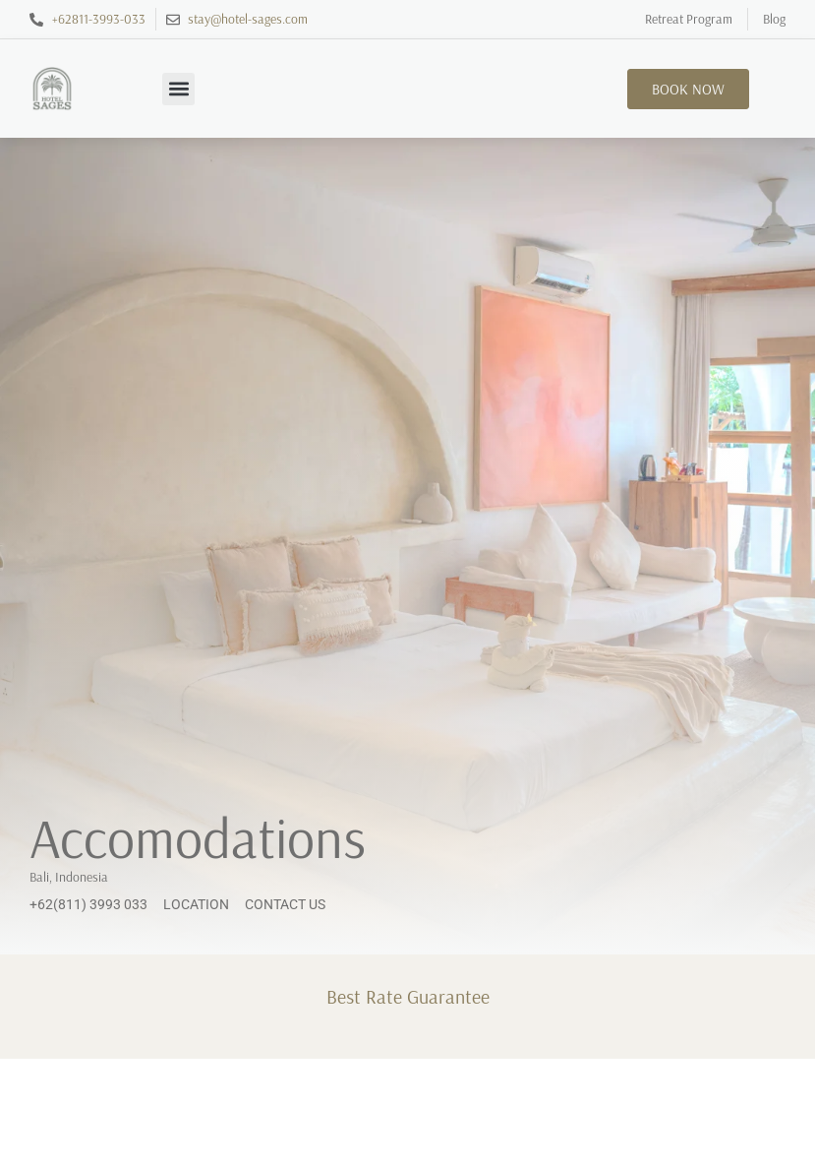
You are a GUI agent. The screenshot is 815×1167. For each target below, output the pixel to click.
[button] (178, 89)
